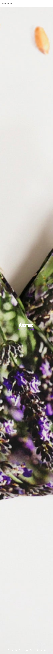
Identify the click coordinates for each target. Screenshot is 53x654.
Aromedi (26, 325)
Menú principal (26, 3)
